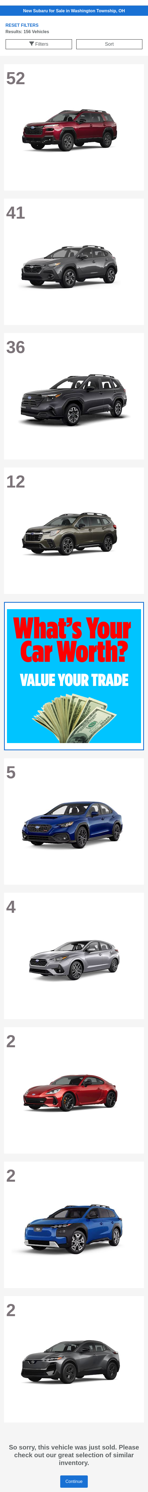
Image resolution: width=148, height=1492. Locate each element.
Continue (73, 1481)
